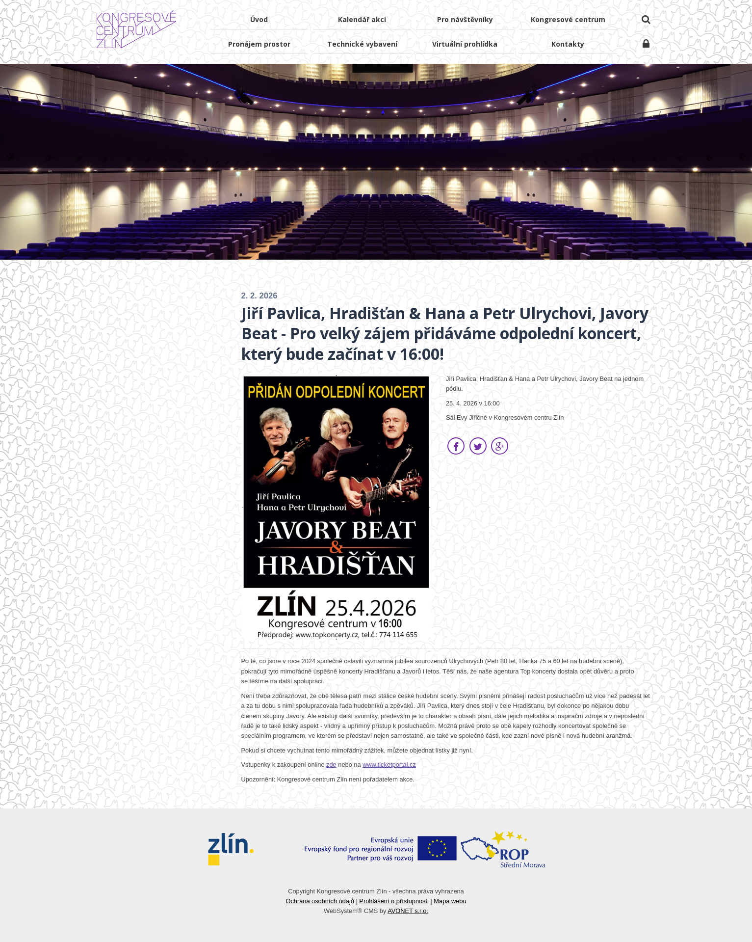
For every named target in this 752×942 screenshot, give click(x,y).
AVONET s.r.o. (408, 911)
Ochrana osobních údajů (319, 901)
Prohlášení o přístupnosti (394, 901)
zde (331, 764)
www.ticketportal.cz (389, 764)
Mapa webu (450, 901)
